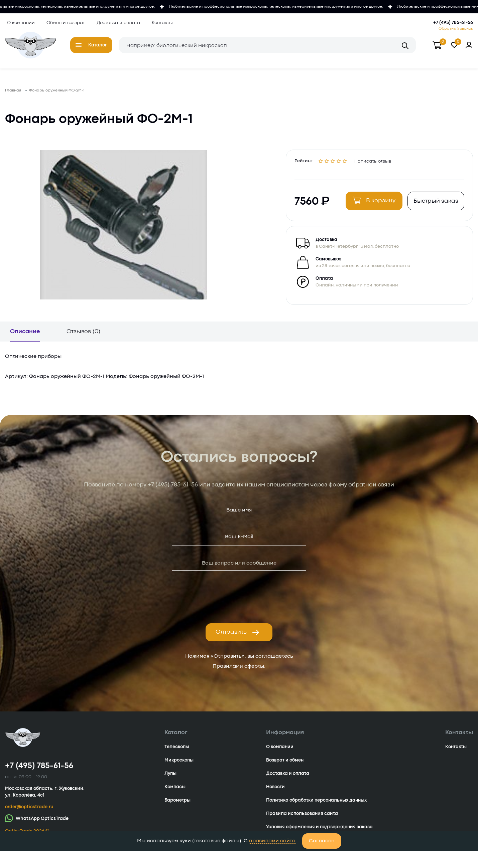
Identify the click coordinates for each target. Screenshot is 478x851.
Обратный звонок (456, 28)
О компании (19, 23)
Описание (25, 336)
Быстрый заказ (434, 204)
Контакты (160, 23)
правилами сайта (272, 841)
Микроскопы (179, 765)
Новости (275, 792)
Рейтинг (305, 164)
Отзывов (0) (83, 336)
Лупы (170, 779)
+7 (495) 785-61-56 (453, 23)
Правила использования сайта (302, 819)
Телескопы (176, 752)
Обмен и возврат (63, 23)
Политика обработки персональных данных (316, 805)
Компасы (175, 792)
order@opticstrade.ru (29, 812)
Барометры (177, 805)
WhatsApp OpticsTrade (37, 823)
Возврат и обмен (285, 765)
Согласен (322, 841)
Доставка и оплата (116, 23)
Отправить (238, 637)
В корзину (372, 204)
